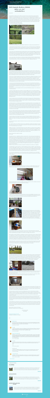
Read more (39, 371)
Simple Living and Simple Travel (15, 2)
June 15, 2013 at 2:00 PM (15, 346)
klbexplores (13, 321)
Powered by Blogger (25, 394)
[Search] (41, 2)
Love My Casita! (14, 353)
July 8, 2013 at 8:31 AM (15, 351)
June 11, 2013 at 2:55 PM (15, 338)
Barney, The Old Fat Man (15, 333)
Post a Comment (12, 358)
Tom (12, 327)
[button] (40, 6)
